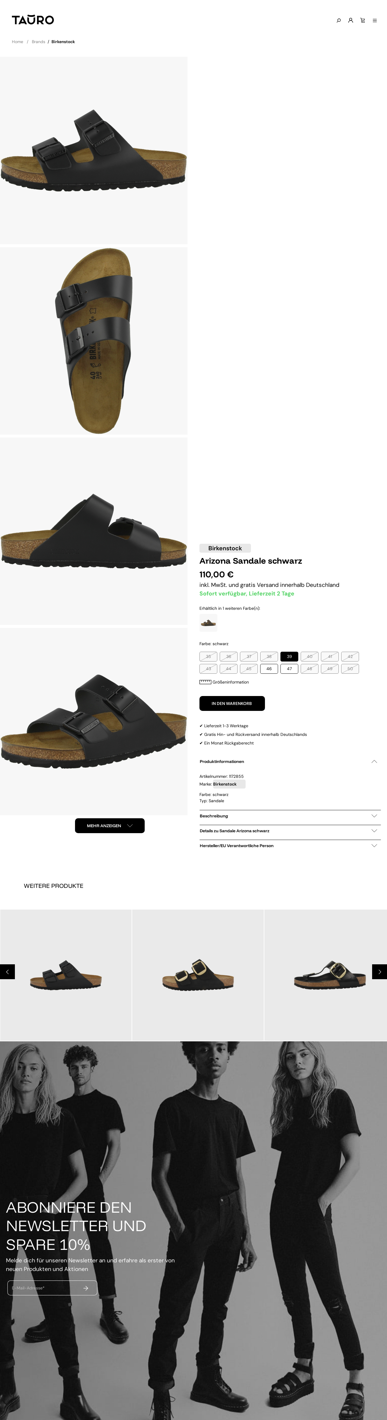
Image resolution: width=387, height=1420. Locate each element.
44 (228, 668)
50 (350, 668)
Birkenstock (225, 548)
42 (350, 656)
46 (269, 668)
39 (289, 656)
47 (289, 668)
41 (330, 656)
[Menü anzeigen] (374, 21)
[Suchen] (338, 21)
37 (249, 656)
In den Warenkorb (232, 703)
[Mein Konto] (350, 20)
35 (208, 656)
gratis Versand (260, 585)
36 (228, 656)
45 (249, 668)
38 (269, 656)
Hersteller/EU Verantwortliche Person (288, 845)
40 (310, 656)
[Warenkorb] (362, 20)
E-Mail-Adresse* (28, 1288)
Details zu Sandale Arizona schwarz (288, 830)
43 (208, 668)
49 (330, 668)
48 (309, 668)
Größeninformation (224, 682)
